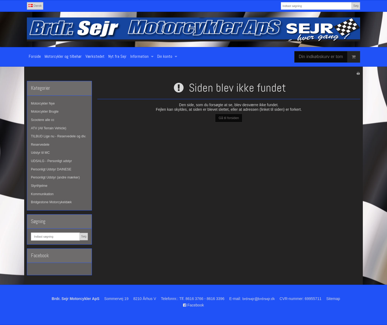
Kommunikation (42, 194)
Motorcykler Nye (43, 103)
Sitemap (333, 299)
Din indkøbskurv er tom (329, 56)
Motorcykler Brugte (45, 111)
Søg (355, 5)
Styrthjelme (39, 186)
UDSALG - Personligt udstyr (51, 161)
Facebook (193, 305)
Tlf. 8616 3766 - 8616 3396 (201, 299)
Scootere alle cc (42, 120)
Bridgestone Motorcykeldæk (51, 202)
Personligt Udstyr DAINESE (51, 169)
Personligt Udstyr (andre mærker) (55, 177)
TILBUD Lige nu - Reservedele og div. (58, 136)
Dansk (35, 5)
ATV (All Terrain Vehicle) (48, 128)
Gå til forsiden (228, 118)
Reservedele (40, 145)
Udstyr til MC (40, 153)
